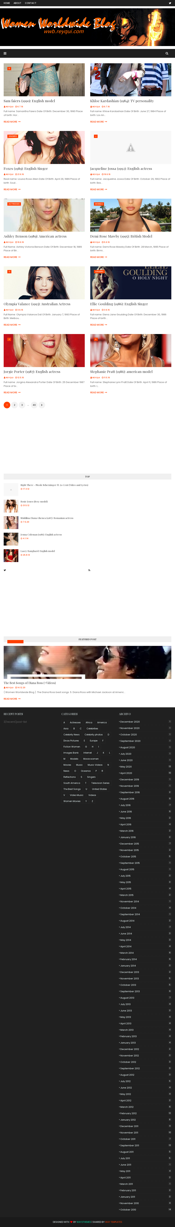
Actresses (75, 722)
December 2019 (145, 779)
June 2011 (145, 1164)
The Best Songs (72, 789)
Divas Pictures (71, 740)
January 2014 (145, 965)
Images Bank (71, 752)
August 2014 (145, 920)
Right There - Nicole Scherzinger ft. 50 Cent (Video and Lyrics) (54, 484)
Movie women (91, 758)
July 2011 (145, 1158)
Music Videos (15, 641)
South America (71, 783)
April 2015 (145, 888)
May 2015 (145, 882)
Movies (67, 764)
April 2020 (145, 773)
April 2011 (145, 1177)
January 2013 (145, 1042)
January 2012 (145, 1120)
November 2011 (145, 1132)
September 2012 (145, 1068)
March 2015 (145, 895)
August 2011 (145, 1152)
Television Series (100, 783)
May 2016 (145, 818)
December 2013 (145, 972)
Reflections (69, 777)
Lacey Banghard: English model (38, 551)
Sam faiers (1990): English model (29, 100)
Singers (91, 777)
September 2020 (145, 741)
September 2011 (145, 1145)
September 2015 (145, 863)
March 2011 (145, 1184)
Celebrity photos (94, 734)
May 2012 (145, 1094)
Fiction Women (71, 746)
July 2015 (145, 876)
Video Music (76, 795)
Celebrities (92, 728)
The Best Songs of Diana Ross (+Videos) (30, 683)
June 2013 (145, 1010)
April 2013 (145, 1023)
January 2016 (145, 837)
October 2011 (145, 1139)
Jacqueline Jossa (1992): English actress (121, 168)
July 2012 (145, 1081)
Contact (30, 3)
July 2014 (145, 927)
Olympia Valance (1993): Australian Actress (37, 303)
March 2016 (145, 831)
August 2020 (145, 747)
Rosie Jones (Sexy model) (34, 501)
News (66, 770)
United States (99, 789)
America (102, 722)
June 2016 (145, 811)
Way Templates (113, 1222)
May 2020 (145, 766)
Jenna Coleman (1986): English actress (41, 534)
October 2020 (145, 734)
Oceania (86, 770)
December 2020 (145, 721)
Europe (93, 740)
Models (74, 758)
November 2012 (145, 1055)
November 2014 (145, 901)
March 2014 (145, 953)
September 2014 (145, 914)
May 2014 (145, 940)
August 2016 (145, 799)
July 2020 (145, 754)
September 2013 (145, 991)
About (17, 3)
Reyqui (9, 106)
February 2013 (145, 1036)
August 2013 (145, 998)
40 (34, 404)
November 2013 (145, 978)
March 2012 (145, 1107)
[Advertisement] (87, 441)
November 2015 (145, 850)
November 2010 (145, 1203)
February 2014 (145, 959)
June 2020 (145, 760)
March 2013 (145, 1030)
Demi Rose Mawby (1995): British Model (121, 236)
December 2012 (145, 1049)
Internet (87, 752)
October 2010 (145, 1209)
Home (7, 3)
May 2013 (145, 1017)
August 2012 (145, 1075)
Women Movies (72, 801)
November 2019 (145, 786)
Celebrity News (71, 734)
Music (79, 764)
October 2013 (145, 985)
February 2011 (145, 1190)
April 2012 (145, 1100)
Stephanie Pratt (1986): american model (121, 371)
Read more (10, 121)
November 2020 (145, 728)
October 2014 (145, 908)
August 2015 (145, 869)
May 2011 (145, 1171)
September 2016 (145, 792)
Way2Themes (84, 1222)
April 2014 (145, 946)
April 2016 (145, 824)
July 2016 (145, 805)
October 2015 (145, 856)
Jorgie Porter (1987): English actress (32, 371)
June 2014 (145, 933)
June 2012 (145, 1087)
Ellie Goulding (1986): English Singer (119, 303)
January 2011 (145, 1197)
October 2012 (145, 1062)
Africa (89, 722)
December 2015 (145, 843)
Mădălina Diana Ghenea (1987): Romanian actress (47, 517)
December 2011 (145, 1126)
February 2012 (145, 1113)
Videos (92, 795)
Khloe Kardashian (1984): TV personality (122, 100)
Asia (65, 728)
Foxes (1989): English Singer (26, 168)
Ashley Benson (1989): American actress (35, 236)
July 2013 (145, 1004)
